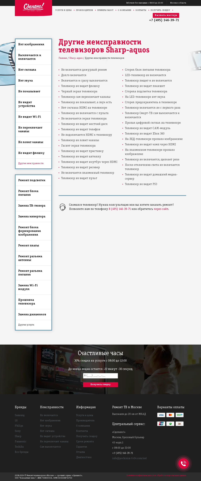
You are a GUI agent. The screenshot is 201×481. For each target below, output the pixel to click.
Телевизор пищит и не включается (148, 80)
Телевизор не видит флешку (80, 86)
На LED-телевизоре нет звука (145, 97)
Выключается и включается (29, 57)
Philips (19, 426)
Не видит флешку (31, 153)
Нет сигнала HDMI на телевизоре (84, 107)
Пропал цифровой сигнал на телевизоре (153, 122)
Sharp (18, 436)
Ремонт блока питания (28, 193)
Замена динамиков (32, 314)
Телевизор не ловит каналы (80, 140)
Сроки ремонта (85, 441)
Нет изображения (31, 44)
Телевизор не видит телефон (80, 129)
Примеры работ (105, 10)
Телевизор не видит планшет (145, 86)
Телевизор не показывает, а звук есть (86, 102)
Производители (84, 10)
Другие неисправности (31, 163)
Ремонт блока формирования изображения (29, 231)
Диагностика (83, 457)
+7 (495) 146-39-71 (164, 20)
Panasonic (20, 441)
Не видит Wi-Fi (29, 116)
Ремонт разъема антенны (30, 258)
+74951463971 (183, 459)
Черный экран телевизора (79, 91)
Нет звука (25, 80)
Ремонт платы (28, 245)
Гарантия (81, 447)
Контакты (141, 10)
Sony (18, 431)
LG (16, 420)
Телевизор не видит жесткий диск (84, 124)
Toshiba (19, 447)
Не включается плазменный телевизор (87, 172)
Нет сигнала (27, 69)
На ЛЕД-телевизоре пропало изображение (154, 139)
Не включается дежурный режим (84, 69)
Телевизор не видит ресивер (80, 167)
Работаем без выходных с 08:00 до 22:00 (144, 3)
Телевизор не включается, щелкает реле (152, 159)
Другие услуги (26, 325)
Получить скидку (160, 10)
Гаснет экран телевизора (78, 145)
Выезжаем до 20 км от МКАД (129, 414)
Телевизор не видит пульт (79, 178)
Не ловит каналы (30, 142)
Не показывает (29, 91)
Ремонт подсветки (31, 180)
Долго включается (73, 75)
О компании (124, 10)
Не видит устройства (26, 104)
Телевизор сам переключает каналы (85, 97)
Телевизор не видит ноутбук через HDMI (89, 162)
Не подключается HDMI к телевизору (86, 134)
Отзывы (80, 452)
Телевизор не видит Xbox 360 (144, 133)
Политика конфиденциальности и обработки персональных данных (156, 475)
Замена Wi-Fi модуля (28, 287)
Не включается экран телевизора (84, 118)
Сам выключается (50, 447)
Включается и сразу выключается (84, 80)
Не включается (49, 415)
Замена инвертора (31, 216)
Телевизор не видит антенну (81, 156)
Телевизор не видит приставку (82, 151)
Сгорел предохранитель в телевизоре (151, 102)
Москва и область (178, 3)
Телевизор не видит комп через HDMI (150, 144)
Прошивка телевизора (26, 302)
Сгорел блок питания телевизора (147, 69)
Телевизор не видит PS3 (141, 184)
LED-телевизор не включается (145, 75)
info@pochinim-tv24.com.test (129, 458)
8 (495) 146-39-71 (120, 209)
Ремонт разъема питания (30, 273)
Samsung (19, 415)
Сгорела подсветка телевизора (146, 91)
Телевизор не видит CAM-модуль (147, 128)
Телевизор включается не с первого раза (152, 107)
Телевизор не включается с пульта (85, 113)
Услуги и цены (63, 10)
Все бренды (21, 452)
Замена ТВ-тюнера (31, 205)
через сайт (161, 209)
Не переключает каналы (30, 129)
